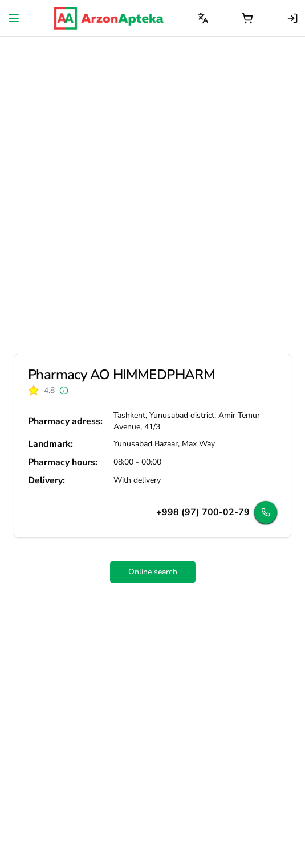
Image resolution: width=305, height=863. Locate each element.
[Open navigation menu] (14, 18)
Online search (152, 571)
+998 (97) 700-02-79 (203, 512)
